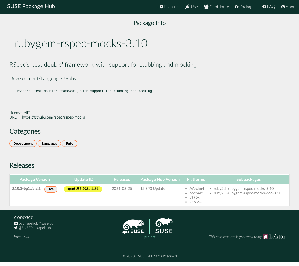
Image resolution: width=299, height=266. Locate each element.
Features (169, 7)
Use (191, 7)
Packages (245, 7)
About (289, 7)
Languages (49, 147)
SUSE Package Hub (32, 7)
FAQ (268, 7)
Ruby (69, 147)
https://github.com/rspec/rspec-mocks (53, 121)
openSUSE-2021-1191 (83, 192)
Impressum (22, 240)
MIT (26, 117)
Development (23, 147)
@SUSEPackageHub (32, 232)
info (50, 192)
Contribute (216, 7)
